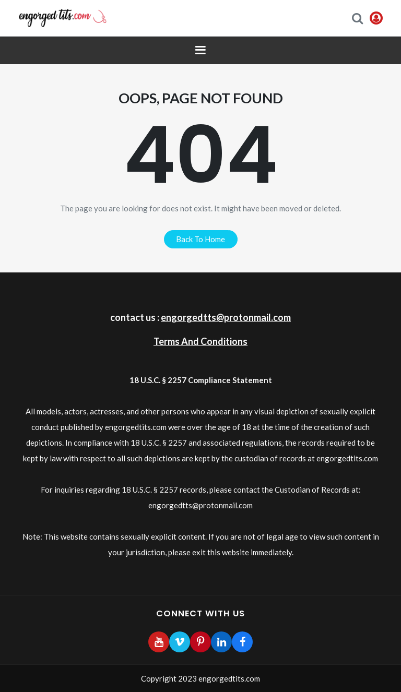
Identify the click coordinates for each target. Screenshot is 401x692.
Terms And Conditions (200, 341)
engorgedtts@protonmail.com (226, 317)
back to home (200, 239)
